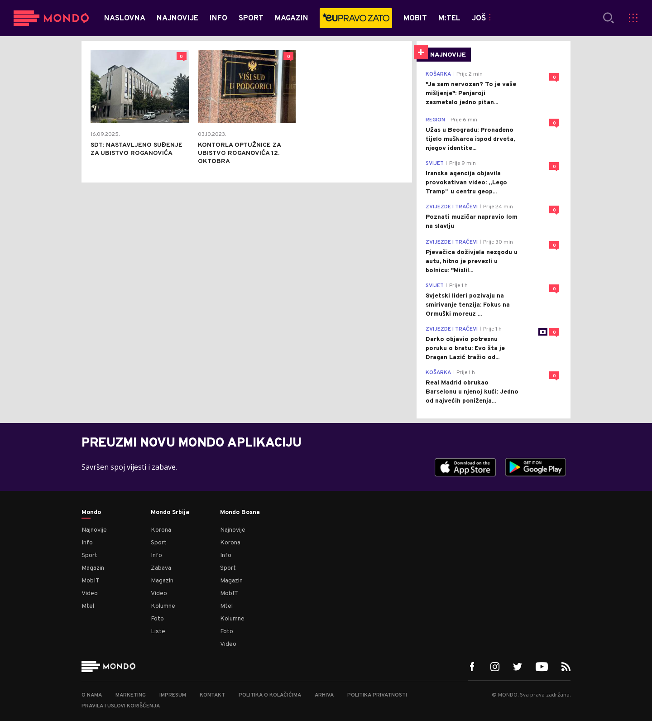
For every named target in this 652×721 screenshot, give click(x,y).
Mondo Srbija (170, 512)
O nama (92, 695)
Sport (89, 555)
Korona (161, 530)
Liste (158, 631)
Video (90, 593)
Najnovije (94, 530)
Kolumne (163, 606)
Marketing (130, 695)
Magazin (93, 568)
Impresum (172, 695)
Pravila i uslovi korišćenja (121, 706)
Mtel (88, 606)
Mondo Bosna (240, 512)
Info (87, 543)
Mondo (91, 512)
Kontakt (212, 695)
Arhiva (324, 695)
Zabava (161, 568)
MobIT (91, 581)
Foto (157, 619)
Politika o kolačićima (270, 695)
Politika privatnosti (377, 695)
